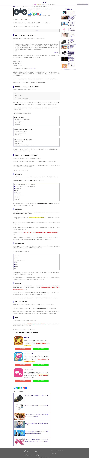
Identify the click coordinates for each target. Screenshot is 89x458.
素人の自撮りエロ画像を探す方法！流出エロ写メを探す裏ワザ (71, 47)
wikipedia (56, 52)
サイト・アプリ (26, 454)
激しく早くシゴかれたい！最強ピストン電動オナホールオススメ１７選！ (71, 41)
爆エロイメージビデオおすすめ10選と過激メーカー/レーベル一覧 (71, 35)
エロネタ (35, 10)
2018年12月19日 (32, 68)
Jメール (26, 337)
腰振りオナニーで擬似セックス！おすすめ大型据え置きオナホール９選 (71, 65)
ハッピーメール (28, 353)
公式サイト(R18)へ (41, 348)
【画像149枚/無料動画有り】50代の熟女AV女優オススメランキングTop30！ (71, 18)
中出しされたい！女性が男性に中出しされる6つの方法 (71, 29)
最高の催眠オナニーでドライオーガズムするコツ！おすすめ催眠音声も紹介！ (71, 59)
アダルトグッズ (37, 455)
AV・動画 (36, 454)
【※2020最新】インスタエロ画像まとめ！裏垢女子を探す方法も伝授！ (71, 24)
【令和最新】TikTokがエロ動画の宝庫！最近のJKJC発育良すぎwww (71, 12)
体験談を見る (23, 348)
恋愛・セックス (26, 451)
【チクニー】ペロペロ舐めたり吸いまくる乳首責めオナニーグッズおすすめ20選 (71, 53)
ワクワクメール (28, 369)
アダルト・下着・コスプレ (28, 455)
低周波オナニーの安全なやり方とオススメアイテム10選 (36, 405)
